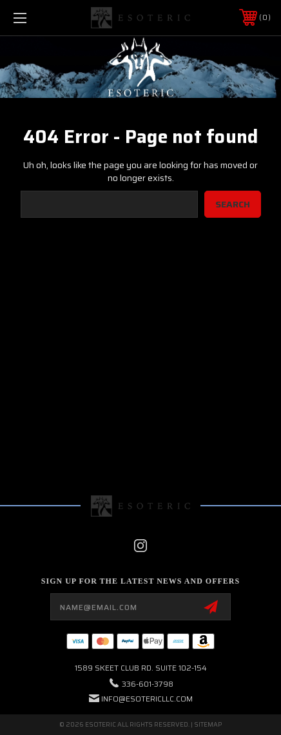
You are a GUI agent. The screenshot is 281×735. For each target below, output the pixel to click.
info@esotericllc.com (147, 698)
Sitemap (208, 724)
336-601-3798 (147, 684)
